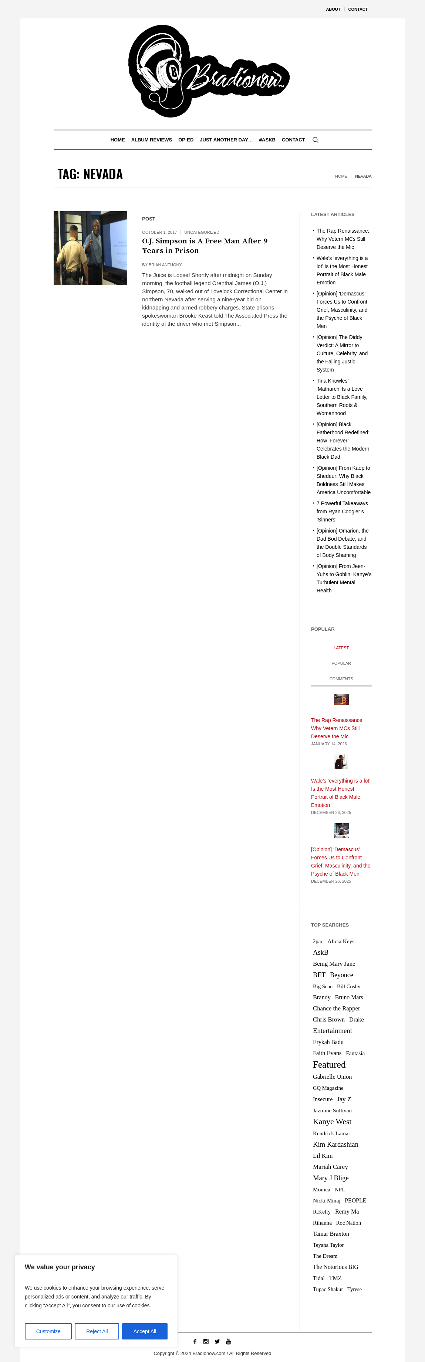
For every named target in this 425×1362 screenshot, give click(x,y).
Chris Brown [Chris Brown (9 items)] (329, 1019)
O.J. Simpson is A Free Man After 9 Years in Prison (204, 246)
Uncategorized (201, 232)
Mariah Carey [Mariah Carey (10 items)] (330, 1166)
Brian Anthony (165, 265)
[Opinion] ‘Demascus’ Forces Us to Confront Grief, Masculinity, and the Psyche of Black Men (342, 310)
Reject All (97, 1331)
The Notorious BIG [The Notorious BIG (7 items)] (335, 1267)
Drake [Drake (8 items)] (356, 1019)
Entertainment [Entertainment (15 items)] (332, 1030)
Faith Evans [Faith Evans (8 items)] (327, 1053)
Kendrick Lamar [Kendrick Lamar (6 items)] (331, 1133)
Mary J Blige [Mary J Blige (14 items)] (331, 1178)
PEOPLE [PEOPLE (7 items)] (355, 1200)
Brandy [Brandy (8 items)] (322, 997)
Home (341, 176)
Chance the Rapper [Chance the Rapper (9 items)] (336, 1008)
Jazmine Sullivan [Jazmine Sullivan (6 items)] (332, 1110)
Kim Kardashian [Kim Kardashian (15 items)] (335, 1144)
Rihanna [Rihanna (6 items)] (322, 1222)
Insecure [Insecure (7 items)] (323, 1099)
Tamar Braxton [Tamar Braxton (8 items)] (331, 1233)
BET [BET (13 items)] (319, 975)
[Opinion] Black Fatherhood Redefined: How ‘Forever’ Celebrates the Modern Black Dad (343, 440)
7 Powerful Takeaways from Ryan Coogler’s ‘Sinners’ (342, 511)
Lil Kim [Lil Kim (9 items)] (323, 1155)
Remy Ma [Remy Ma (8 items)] (347, 1211)
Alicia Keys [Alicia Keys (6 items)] (340, 941)
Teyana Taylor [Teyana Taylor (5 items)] (328, 1245)
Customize (48, 1331)
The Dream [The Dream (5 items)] (325, 1256)
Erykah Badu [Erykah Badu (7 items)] (328, 1042)
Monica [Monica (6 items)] (321, 1189)
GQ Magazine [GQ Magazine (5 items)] (328, 1088)
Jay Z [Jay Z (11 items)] (344, 1099)
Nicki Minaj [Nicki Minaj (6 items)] (327, 1200)
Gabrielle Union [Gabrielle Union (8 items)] (332, 1076)
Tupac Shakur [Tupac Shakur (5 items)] (328, 1289)
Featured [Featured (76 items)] (329, 1064)
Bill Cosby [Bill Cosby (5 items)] (348, 986)
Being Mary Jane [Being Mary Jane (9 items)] (334, 963)
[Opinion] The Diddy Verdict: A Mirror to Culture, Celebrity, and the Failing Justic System (342, 353)
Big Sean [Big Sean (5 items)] (323, 986)
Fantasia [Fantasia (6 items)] (355, 1053)
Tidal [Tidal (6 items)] (319, 1278)
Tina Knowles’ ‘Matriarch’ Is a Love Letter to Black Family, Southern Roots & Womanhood (342, 397)
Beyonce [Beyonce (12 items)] (341, 975)
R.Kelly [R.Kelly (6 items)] (322, 1211)
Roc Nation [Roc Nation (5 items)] (348, 1223)
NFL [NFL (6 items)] (340, 1189)
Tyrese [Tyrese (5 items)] (354, 1289)
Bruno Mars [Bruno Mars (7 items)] (349, 997)
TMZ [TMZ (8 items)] (335, 1277)
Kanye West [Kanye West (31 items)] (332, 1121)
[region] (96, 1301)
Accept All (145, 1331)
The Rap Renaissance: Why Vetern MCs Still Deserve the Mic (343, 239)
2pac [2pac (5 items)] (318, 941)
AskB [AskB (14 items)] (320, 952)
